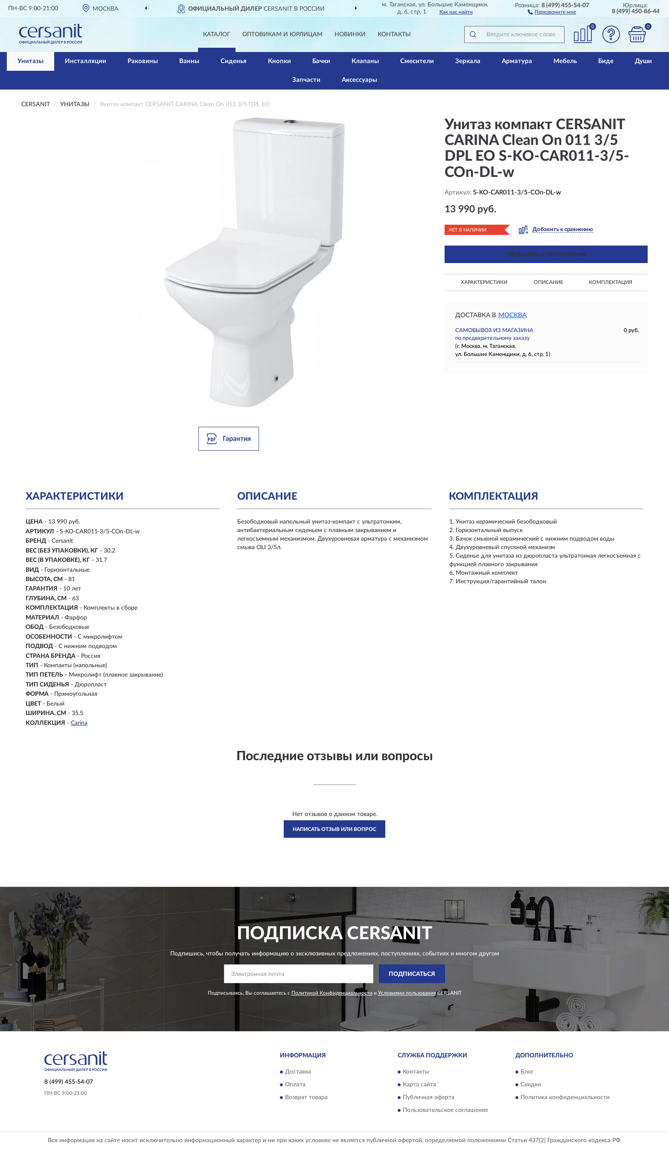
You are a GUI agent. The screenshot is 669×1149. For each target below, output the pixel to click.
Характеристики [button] (484, 282)
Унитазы (30, 61)
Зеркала (467, 61)
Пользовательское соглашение (445, 1110)
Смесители (417, 61)
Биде (606, 61)
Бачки (321, 61)
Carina (79, 723)
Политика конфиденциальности (565, 1097)
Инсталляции (85, 61)
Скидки (531, 1085)
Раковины (143, 61)
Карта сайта (419, 1085)
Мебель (565, 61)
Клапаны (365, 61)
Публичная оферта (428, 1097)
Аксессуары (359, 80)
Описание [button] (548, 282)
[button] (552, 11)
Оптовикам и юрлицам (282, 35)
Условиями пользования (407, 993)
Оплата (295, 1085)
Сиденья (234, 61)
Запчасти (306, 80)
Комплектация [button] (610, 282)
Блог (527, 1072)
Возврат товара (306, 1097)
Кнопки (279, 61)
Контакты (394, 35)
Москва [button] (512, 315)
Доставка (298, 1072)
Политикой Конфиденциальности (331, 993)
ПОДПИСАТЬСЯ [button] (412, 974)
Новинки (350, 35)
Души (643, 61)
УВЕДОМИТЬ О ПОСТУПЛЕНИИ (546, 254)
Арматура (517, 61)
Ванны (189, 61)
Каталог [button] (216, 35)
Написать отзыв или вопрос (334, 829)
